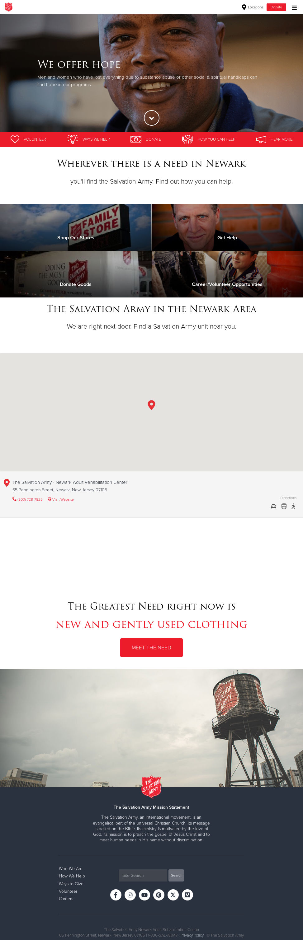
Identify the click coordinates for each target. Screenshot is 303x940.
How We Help (72, 876)
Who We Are (71, 868)
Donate (276, 7)
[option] (151, 73)
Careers (66, 898)
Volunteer (68, 891)
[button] (151, 406)
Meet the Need (151, 647)
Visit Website (61, 499)
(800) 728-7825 (27, 499)
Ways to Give (71, 883)
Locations (252, 7)
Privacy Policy (192, 935)
